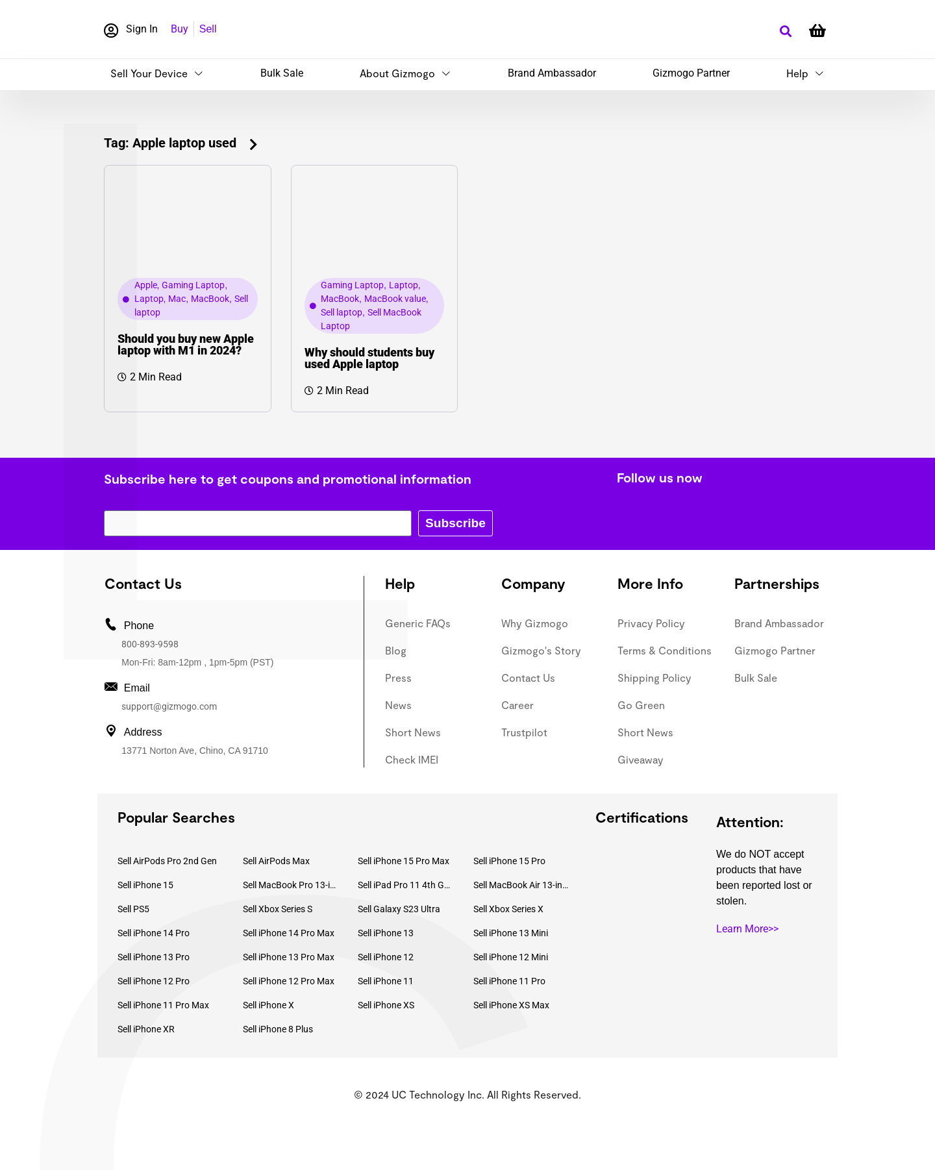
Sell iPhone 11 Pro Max (163, 1005)
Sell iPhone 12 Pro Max (288, 981)
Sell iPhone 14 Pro (154, 933)
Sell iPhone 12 (386, 957)
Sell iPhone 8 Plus (278, 1029)
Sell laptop (341, 312)
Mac (177, 298)
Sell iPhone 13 (386, 933)
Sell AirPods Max (276, 861)
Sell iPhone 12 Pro (154, 981)
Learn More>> (747, 929)
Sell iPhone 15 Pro (509, 861)
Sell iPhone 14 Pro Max (288, 933)
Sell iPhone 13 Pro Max (288, 957)
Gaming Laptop (193, 285)
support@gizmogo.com (169, 706)
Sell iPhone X (268, 1005)
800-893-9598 (150, 644)
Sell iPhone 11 (386, 981)
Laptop (149, 298)
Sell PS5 (133, 909)
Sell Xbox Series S (277, 909)
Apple (145, 285)
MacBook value (395, 298)
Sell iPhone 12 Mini (510, 957)
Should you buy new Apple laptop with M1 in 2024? (186, 344)
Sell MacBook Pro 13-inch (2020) (291, 885)
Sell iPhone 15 (145, 885)
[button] (785, 31)
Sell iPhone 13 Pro (154, 957)
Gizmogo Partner (691, 73)
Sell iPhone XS (386, 1005)
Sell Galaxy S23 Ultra (399, 909)
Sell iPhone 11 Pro (509, 981)
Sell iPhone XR (146, 1029)
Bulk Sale (281, 73)
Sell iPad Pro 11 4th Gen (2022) (406, 885)
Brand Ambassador (552, 73)
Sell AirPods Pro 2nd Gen (167, 861)
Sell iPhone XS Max (511, 1005)
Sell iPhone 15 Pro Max (403, 861)
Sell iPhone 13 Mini (510, 933)
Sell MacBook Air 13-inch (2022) (521, 885)
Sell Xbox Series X (508, 909)
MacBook (210, 298)
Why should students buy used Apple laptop (369, 358)
